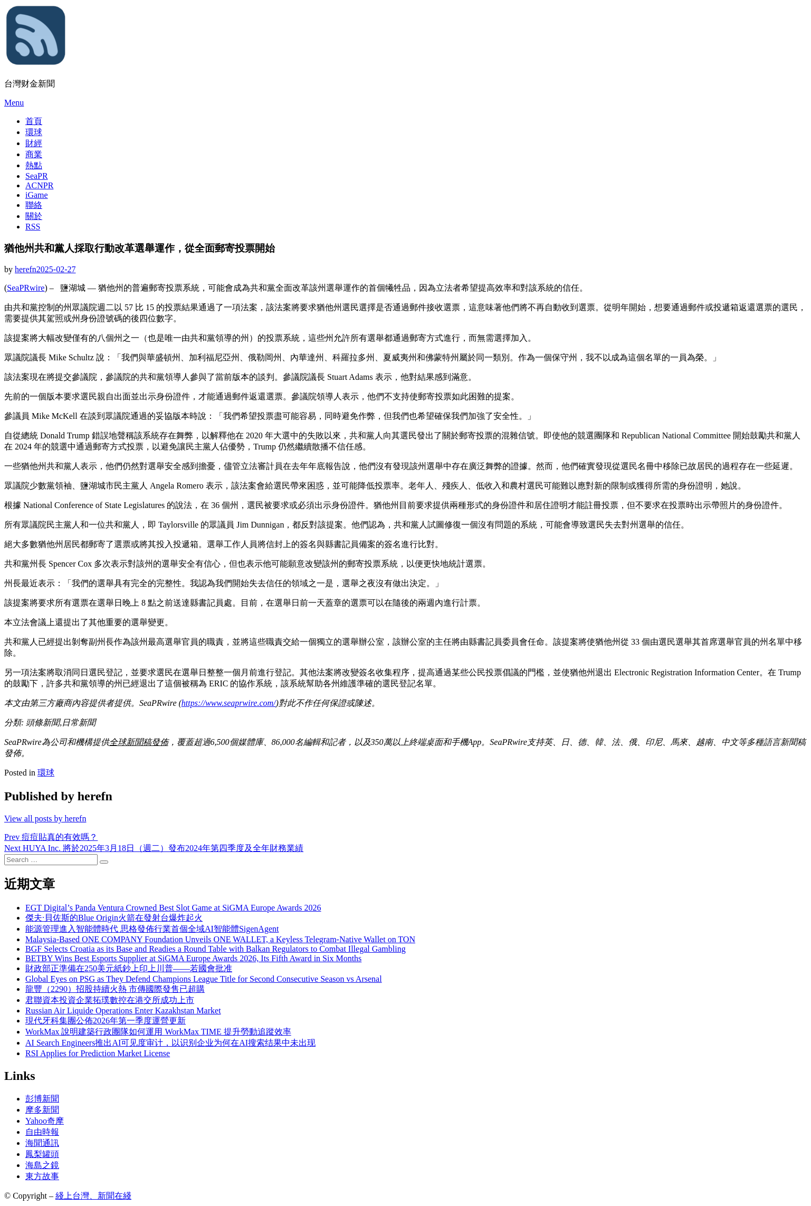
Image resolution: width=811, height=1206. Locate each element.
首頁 (33, 121)
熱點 (33, 165)
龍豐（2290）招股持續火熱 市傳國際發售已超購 (115, 988)
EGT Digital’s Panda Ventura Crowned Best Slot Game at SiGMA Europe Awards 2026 (173, 907)
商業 (33, 154)
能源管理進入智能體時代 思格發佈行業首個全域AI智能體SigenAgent (152, 928)
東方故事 (42, 1176)
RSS (32, 226)
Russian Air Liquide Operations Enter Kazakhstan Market (123, 1010)
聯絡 (33, 204)
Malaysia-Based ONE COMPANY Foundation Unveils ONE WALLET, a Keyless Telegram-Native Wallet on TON (220, 939)
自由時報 (42, 1131)
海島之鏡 (42, 1165)
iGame (36, 194)
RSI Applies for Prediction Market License (97, 1053)
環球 (33, 132)
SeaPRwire (25, 287)
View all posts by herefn (45, 818)
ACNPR (39, 185)
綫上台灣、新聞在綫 (93, 1195)
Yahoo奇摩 (44, 1120)
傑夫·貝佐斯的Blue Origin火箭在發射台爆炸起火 (114, 917)
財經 (33, 143)
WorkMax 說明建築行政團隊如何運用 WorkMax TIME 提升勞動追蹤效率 (158, 1031)
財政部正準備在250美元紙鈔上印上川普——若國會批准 (128, 968)
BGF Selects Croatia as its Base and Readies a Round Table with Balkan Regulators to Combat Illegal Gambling (215, 948)
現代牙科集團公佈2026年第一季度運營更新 (105, 1020)
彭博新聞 (42, 1098)
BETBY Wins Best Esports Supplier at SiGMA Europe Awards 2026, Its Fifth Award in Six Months (193, 958)
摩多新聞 (42, 1109)
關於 (33, 216)
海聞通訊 (42, 1142)
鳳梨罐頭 (42, 1154)
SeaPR (36, 175)
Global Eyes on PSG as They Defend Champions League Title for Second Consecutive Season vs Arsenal (203, 978)
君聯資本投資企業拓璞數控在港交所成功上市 (109, 1000)
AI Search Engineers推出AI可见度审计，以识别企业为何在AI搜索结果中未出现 (170, 1042)
